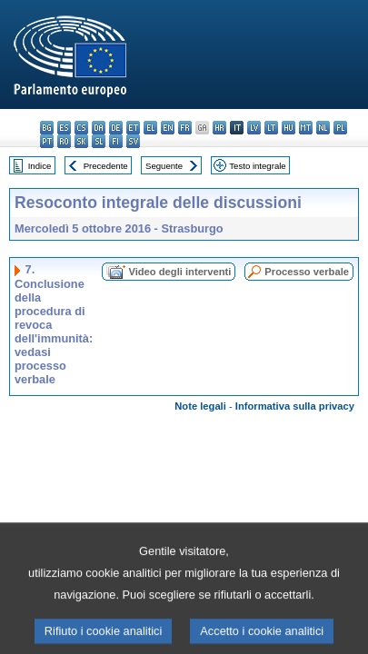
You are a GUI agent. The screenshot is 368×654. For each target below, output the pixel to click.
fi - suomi (116, 141)
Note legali (200, 406)
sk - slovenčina (81, 141)
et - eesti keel (133, 127)
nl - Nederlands (323, 127)
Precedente (106, 166)
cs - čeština (81, 127)
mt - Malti (306, 127)
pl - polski (340, 127)
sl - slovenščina (98, 141)
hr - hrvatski (219, 127)
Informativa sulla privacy (294, 406)
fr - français (185, 127)
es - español (64, 127)
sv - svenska (133, 141)
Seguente (164, 166)
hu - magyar (288, 127)
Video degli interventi (179, 271)
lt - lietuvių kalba (271, 127)
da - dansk (98, 127)
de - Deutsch (116, 127)
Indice (40, 166)
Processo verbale (306, 271)
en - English (167, 127)
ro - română (64, 141)
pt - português (47, 141)
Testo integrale (257, 166)
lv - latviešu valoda (254, 127)
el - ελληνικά (150, 127)
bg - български (47, 127)
